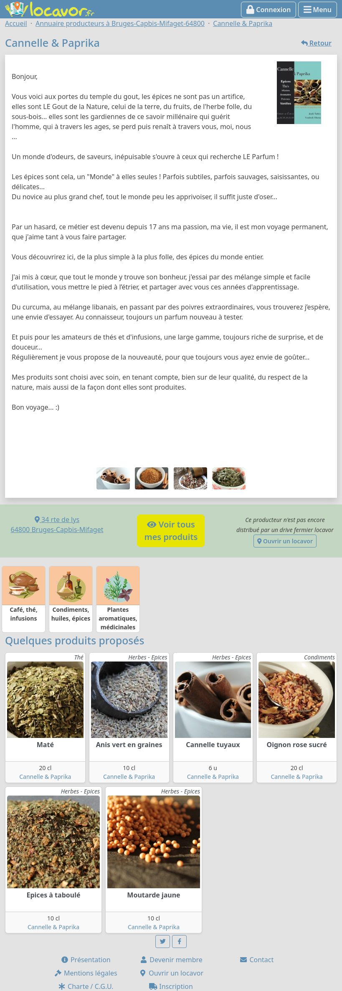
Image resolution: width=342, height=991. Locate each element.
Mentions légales (85, 973)
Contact (256, 959)
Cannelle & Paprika (45, 777)
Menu (318, 9)
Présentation (86, 959)
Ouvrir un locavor (285, 541)
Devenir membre (171, 959)
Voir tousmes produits (171, 530)
